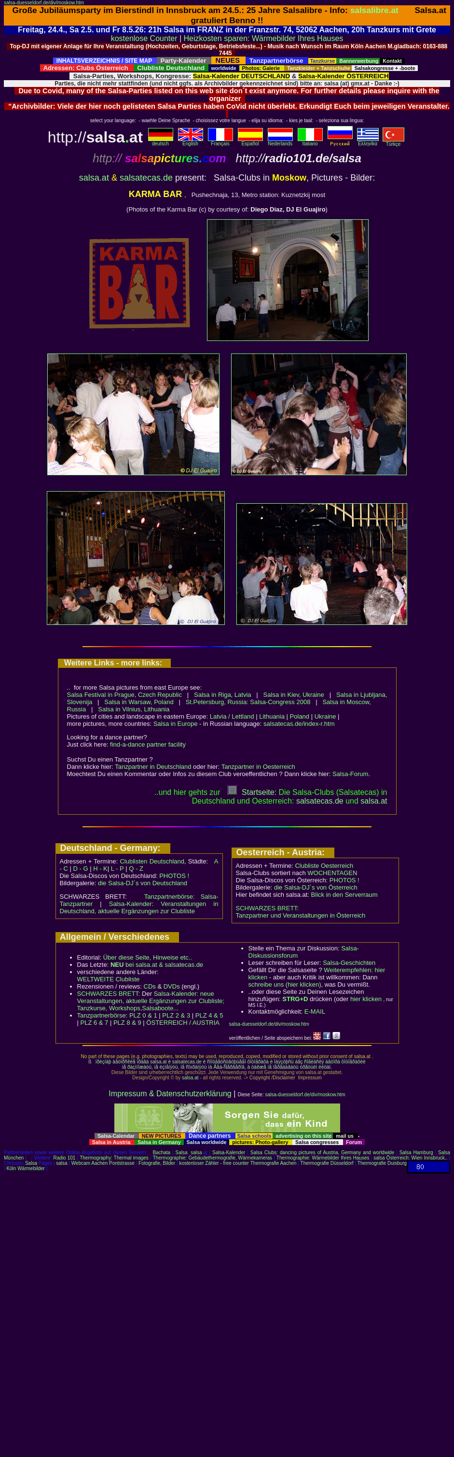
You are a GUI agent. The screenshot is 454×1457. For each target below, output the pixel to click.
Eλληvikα (368, 141)
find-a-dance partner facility (148, 744)
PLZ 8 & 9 (127, 1022)
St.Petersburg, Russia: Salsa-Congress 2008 (248, 702)
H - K (100, 868)
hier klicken (366, 999)
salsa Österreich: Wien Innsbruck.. (410, 1157)
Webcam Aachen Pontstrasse (103, 1163)
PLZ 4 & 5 (209, 1015)
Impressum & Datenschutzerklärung (170, 1093)
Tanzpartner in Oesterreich (258, 766)
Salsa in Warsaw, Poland (138, 702)
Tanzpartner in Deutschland (153, 766)
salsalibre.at (374, 10)
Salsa (182, 1152)
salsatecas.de (146, 178)
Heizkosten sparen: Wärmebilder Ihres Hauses (264, 38)
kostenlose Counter (144, 38)
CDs (150, 986)
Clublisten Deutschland (152, 861)
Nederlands (280, 141)
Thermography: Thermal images (114, 1157)
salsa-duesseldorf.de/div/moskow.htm (44, 2)
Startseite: (251, 792)
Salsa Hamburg (416, 1152)
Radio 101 (65, 1157)
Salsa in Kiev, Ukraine (293, 694)
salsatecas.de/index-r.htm (298, 723)
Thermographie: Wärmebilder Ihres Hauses (323, 1157)
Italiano (310, 141)
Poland (299, 716)
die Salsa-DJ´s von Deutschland (142, 883)
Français (220, 141)
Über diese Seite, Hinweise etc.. (147, 957)
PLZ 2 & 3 (176, 1015)
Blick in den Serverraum (344, 894)
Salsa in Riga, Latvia (222, 694)
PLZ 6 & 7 (95, 1022)
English (190, 141)
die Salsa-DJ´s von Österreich (316, 887)
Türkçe (393, 142)
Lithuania (272, 716)
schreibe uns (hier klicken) (284, 984)
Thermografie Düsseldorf (327, 1163)
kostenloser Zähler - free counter (214, 1163)
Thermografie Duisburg (382, 1163)
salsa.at (94, 178)
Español (250, 141)
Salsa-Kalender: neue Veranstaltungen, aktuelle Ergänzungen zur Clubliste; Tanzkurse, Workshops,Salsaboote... (151, 1001)
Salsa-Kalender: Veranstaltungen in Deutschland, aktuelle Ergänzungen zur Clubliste (139, 907)
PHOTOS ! (174, 875)
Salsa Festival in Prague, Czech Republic (124, 694)
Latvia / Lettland (232, 716)
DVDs (172, 986)
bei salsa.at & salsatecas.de (156, 964)
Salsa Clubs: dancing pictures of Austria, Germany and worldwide (322, 1152)
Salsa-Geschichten (349, 962)
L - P (117, 868)
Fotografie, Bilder (156, 1163)
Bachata (161, 1152)
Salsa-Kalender (228, 1152)
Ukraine (325, 716)
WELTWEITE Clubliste (108, 979)
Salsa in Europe (175, 723)
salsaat (373, 801)
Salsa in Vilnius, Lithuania (133, 709)
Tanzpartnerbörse (101, 1015)
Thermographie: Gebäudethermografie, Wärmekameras (212, 1157)
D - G (80, 868)
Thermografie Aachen (273, 1163)
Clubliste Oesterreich (324, 865)
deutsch (160, 141)
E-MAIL (314, 1011)
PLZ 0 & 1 (143, 1015)
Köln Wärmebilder (25, 1168)
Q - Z (136, 868)
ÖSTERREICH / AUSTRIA (183, 1022)
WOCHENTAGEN (332, 873)
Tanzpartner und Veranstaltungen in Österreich (301, 915)
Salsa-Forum (350, 774)
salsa (196, 1152)
